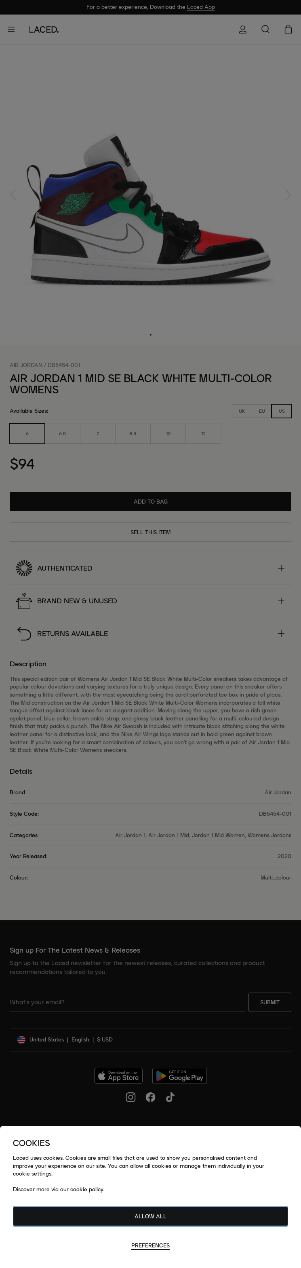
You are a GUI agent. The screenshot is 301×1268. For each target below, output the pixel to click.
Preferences (150, 1245)
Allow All (150, 1216)
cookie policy (86, 1189)
